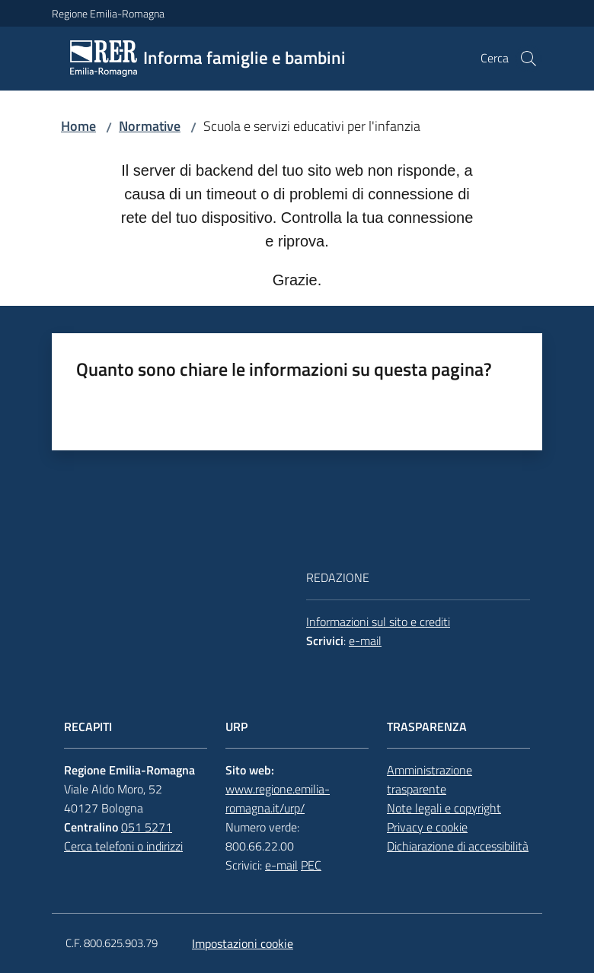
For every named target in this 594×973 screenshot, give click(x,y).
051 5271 (146, 827)
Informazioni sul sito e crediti (378, 621)
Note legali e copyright (444, 808)
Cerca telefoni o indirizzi (123, 846)
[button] (528, 58)
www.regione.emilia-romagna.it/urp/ (277, 798)
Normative (149, 126)
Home (78, 126)
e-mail (365, 640)
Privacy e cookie (427, 827)
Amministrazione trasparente (429, 779)
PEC (311, 865)
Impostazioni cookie (242, 943)
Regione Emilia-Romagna (108, 13)
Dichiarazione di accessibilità (458, 846)
